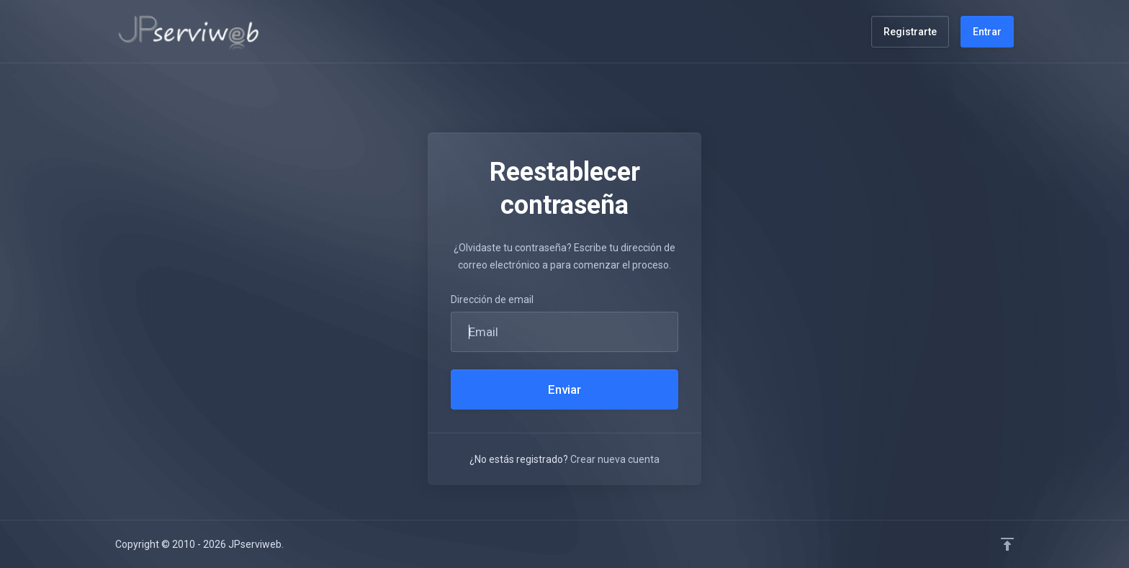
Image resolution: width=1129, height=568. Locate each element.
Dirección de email (492, 299)
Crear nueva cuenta (615, 459)
